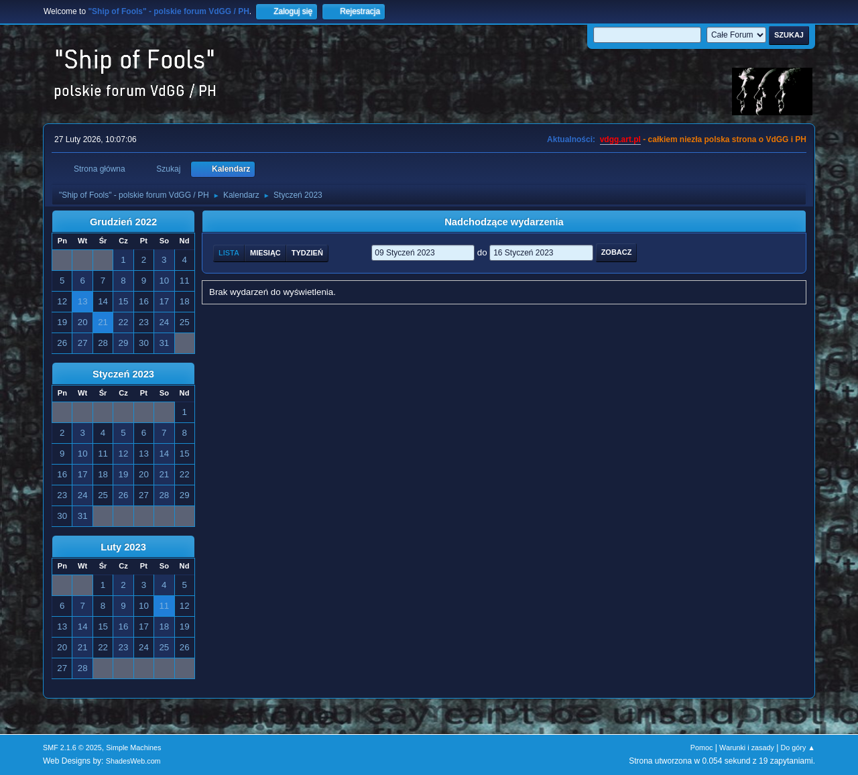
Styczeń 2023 (123, 374)
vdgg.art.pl (620, 139)
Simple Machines (133, 747)
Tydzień (307, 253)
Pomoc (701, 747)
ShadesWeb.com (133, 761)
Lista (229, 253)
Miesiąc (265, 253)
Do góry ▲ (798, 747)
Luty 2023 (123, 547)
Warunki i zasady (746, 747)
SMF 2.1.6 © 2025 (72, 747)
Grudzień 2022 (123, 222)
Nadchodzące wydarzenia (504, 222)
